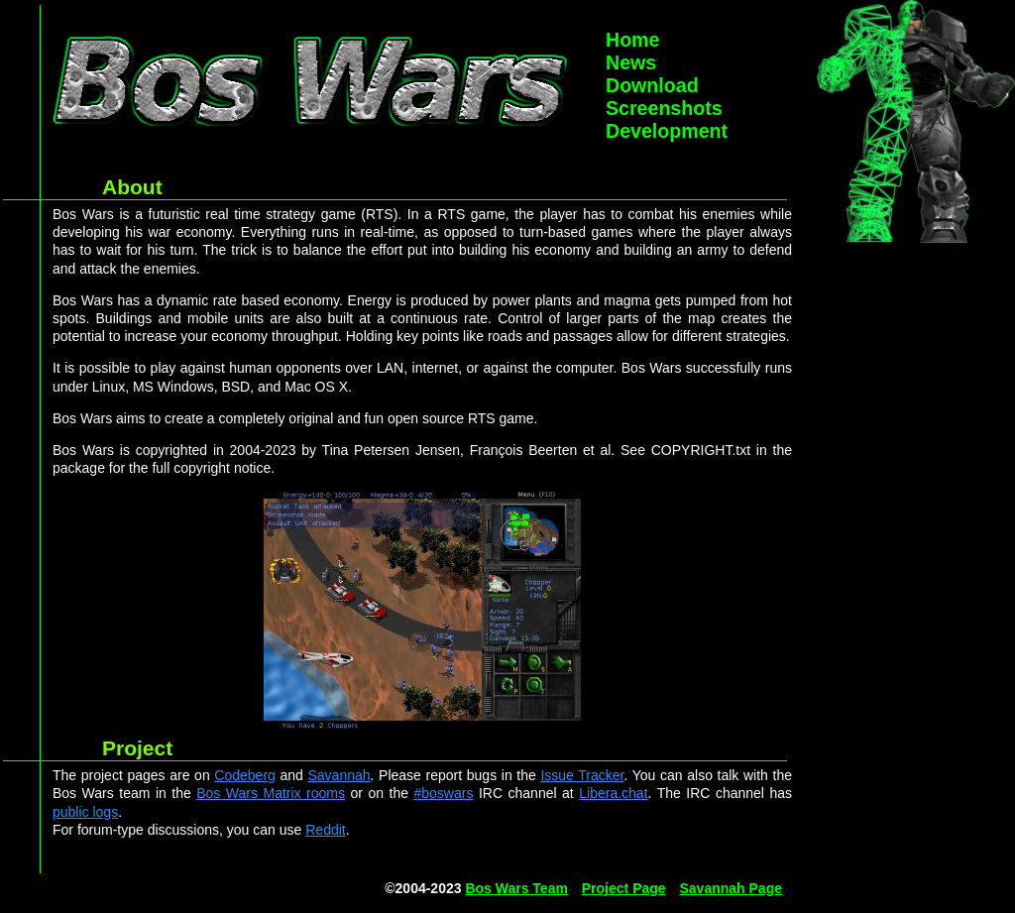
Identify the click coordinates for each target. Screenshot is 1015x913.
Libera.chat (613, 793)
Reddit (325, 830)
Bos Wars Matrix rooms (270, 793)
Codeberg (245, 775)
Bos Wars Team (516, 888)
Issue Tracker (581, 775)
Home (632, 40)
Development (667, 131)
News (631, 62)
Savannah (339, 775)
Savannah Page (731, 888)
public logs (85, 812)
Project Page (624, 888)
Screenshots (664, 108)
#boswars (444, 793)
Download (652, 85)
